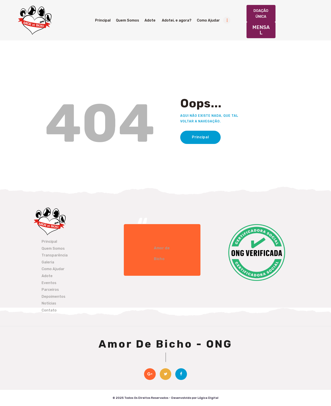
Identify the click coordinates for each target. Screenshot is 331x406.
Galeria (48, 262)
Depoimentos (53, 296)
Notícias (49, 303)
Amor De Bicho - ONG (165, 344)
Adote (47, 276)
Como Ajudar (53, 269)
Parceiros (50, 289)
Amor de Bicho (162, 253)
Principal (200, 137)
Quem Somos (53, 248)
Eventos (49, 283)
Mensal (261, 30)
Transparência (55, 255)
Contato (49, 310)
